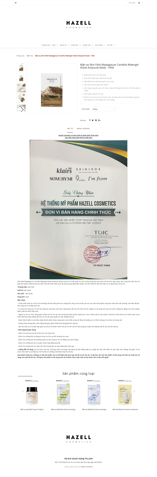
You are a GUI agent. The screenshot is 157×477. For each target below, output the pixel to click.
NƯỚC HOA (87, 45)
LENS (54, 45)
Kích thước (86, 109)
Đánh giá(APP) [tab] (83, 129)
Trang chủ (46, 45)
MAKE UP (63, 45)
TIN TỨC (110, 45)
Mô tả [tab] (70, 129)
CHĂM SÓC (74, 45)
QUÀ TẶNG (98, 45)
